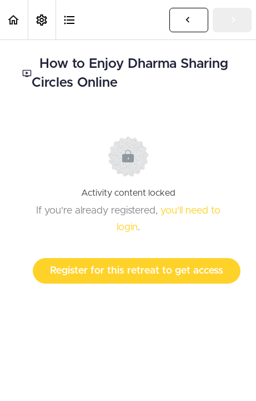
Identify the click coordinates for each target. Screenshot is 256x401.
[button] (14, 19)
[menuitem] (42, 19)
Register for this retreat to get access (136, 271)
